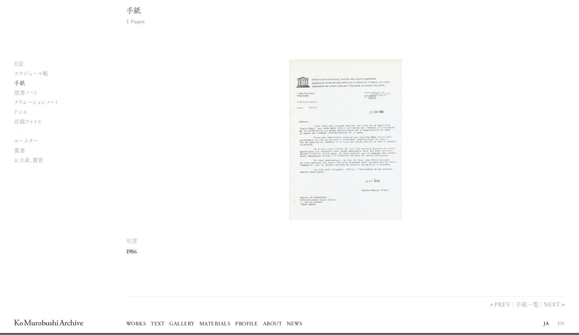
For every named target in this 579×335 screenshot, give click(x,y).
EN (561, 323)
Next (552, 304)
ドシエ (21, 112)
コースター (26, 141)
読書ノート (26, 93)
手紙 (133, 11)
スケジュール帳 (31, 73)
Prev (503, 304)
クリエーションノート (36, 102)
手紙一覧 (527, 304)
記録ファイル (28, 122)
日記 (19, 64)
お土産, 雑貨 (28, 160)
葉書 (19, 150)
